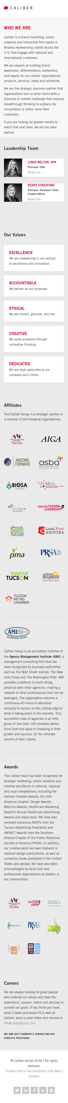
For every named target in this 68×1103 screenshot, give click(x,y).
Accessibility (37, 1071)
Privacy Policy (15, 1071)
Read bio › (35, 172)
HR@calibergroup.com (20, 1023)
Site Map (54, 1071)
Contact (34, 1076)
